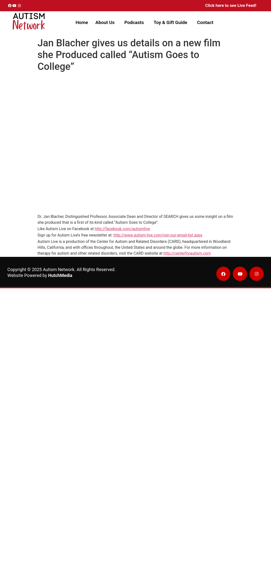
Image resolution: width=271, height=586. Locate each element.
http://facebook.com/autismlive (122, 228)
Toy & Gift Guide (170, 22)
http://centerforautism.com (187, 253)
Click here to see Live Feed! (230, 5)
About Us (104, 22)
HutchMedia (60, 275)
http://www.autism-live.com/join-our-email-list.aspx (157, 235)
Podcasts (134, 22)
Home (81, 22)
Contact (205, 22)
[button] (106, 22)
